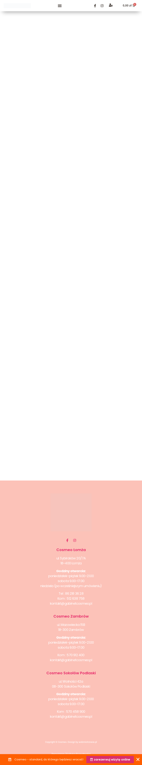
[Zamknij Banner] (138, 759)
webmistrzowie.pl (88, 742)
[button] (60, 6)
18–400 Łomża (71, 563)
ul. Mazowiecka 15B (71, 624)
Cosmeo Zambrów (71, 616)
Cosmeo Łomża (71, 549)
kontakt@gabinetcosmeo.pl (71, 603)
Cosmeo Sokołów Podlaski (71, 673)
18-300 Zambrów (71, 629)
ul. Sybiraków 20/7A (71, 558)
